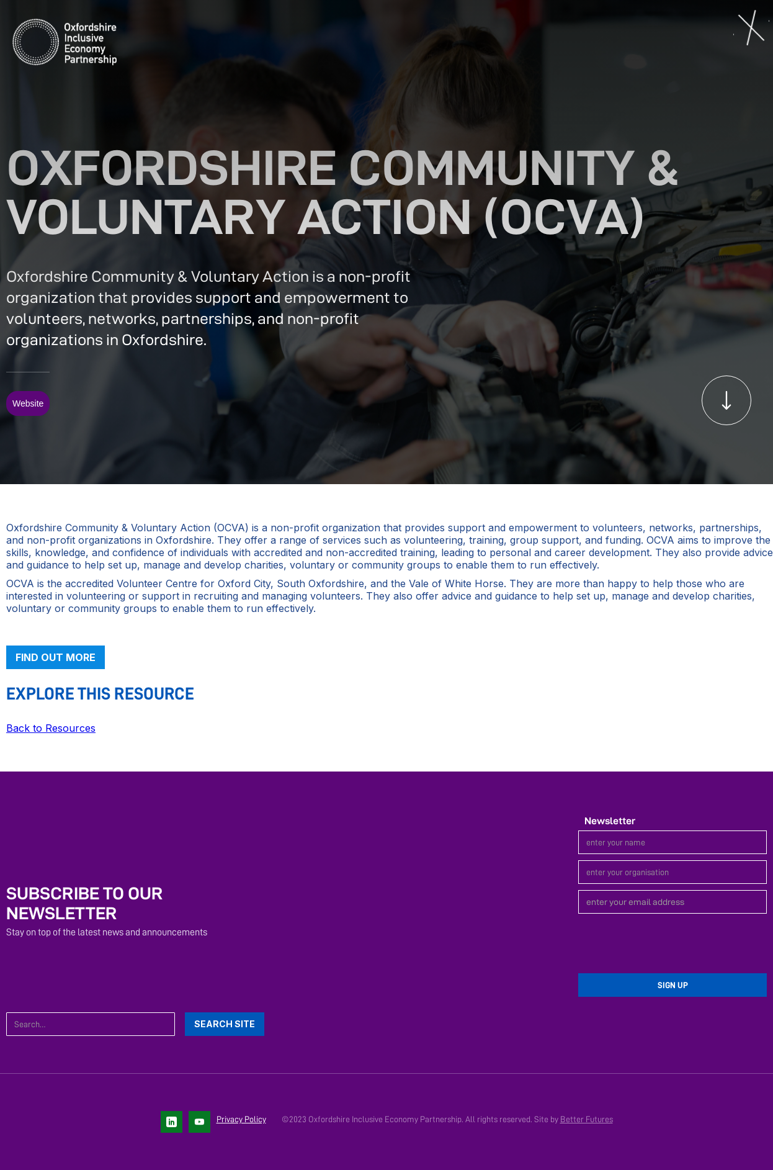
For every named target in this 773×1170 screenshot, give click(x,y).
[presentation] (672, 944)
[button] (751, 28)
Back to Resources (51, 728)
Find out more (56, 657)
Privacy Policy (241, 1119)
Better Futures (586, 1119)
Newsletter (609, 821)
